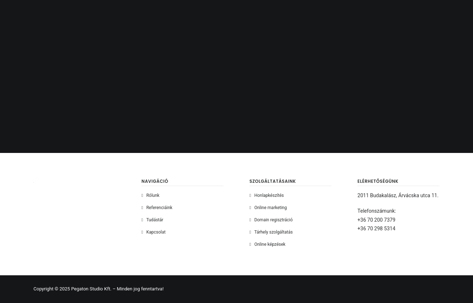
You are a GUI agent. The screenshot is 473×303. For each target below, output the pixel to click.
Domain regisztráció (273, 219)
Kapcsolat (155, 232)
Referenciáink (159, 207)
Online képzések (269, 244)
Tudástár (154, 219)
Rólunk (152, 195)
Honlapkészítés (269, 195)
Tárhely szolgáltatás (273, 232)
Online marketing (270, 207)
